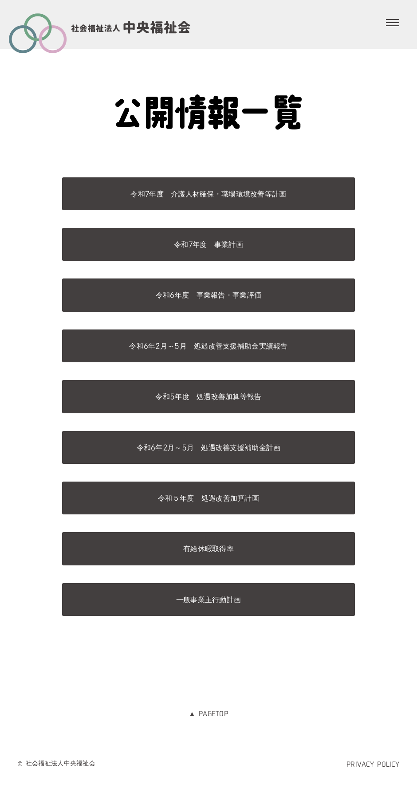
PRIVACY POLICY (372, 764)
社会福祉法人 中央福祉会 (100, 26)
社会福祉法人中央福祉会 (60, 763)
